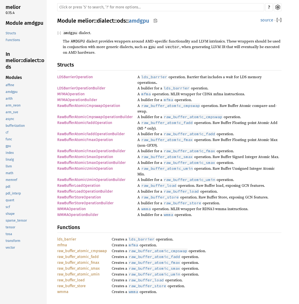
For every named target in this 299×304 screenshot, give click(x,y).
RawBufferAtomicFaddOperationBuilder (91, 134)
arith (9, 99)
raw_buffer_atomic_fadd (78, 257)
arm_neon (13, 105)
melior (13, 7)
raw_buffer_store (71, 286)
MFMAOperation (71, 94)
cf (7, 132)
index (10, 153)
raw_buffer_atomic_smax (78, 268)
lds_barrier (66, 239)
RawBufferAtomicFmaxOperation (85, 140)
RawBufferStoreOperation (79, 197)
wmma (62, 292)
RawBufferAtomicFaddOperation (84, 122)
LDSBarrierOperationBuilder (81, 88)
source (266, 20)
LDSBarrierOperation (75, 77)
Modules (14, 77)
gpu (8, 146)
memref (11, 180)
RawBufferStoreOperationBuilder (85, 203)
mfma (62, 245)
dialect (105, 21)
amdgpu (12, 92)
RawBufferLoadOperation (78, 185)
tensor (10, 227)
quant (10, 200)
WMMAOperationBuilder (77, 214)
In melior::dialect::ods (25, 60)
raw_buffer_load (71, 280)
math (9, 173)
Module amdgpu (24, 23)
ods (121, 21)
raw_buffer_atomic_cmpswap (82, 251)
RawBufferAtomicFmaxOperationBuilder (91, 151)
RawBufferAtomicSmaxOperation (85, 157)
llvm (9, 166)
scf (8, 207)
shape (10, 214)
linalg (10, 160)
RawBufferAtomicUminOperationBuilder (91, 179)
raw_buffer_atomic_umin (78, 274)
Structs (11, 33)
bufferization (15, 126)
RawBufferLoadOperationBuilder (85, 191)
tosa (9, 234)
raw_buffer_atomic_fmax (78, 262)
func (9, 139)
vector (10, 248)
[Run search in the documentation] (160, 7)
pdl (8, 187)
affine (10, 85)
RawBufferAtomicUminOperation (85, 168)
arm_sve (12, 112)
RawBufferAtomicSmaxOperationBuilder (91, 162)
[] (279, 20)
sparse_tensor (16, 221)
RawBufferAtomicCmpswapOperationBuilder (95, 117)
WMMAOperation (71, 209)
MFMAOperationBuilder (77, 100)
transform (13, 241)
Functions (13, 40)
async (10, 119)
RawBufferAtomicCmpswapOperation (88, 105)
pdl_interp (13, 193)
